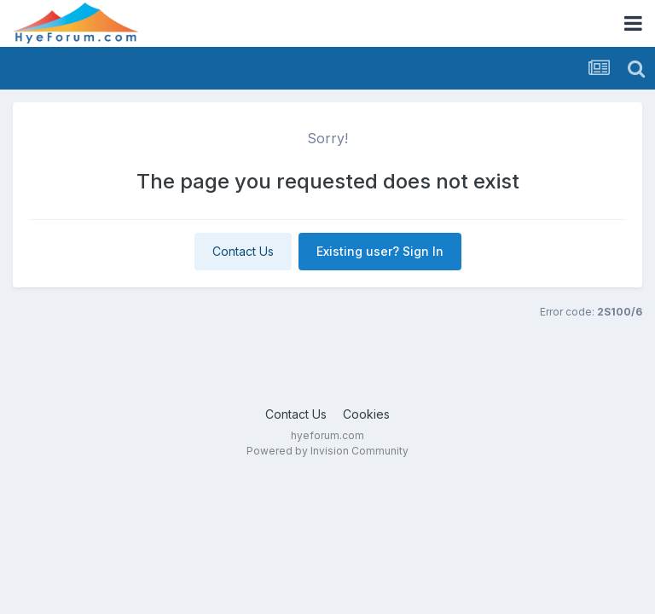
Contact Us (243, 251)
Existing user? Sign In (379, 251)
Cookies (366, 414)
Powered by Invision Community (327, 450)
